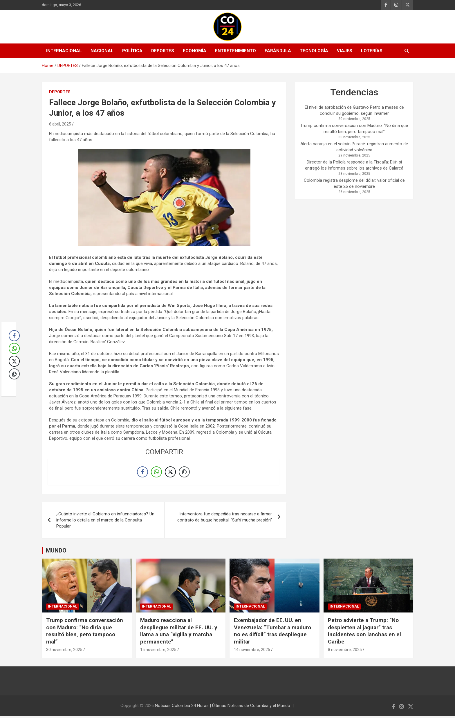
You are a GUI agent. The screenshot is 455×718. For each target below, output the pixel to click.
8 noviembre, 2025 (345, 651)
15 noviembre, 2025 (158, 651)
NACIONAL (102, 50)
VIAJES (344, 50)
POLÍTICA (132, 50)
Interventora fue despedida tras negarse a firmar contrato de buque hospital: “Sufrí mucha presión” (224, 519)
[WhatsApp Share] (156, 472)
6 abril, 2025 (60, 124)
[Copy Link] (184, 472)
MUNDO (56, 552)
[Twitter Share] (170, 472)
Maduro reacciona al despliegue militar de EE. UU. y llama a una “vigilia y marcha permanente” (178, 633)
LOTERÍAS (371, 50)
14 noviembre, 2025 (252, 651)
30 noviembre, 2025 (64, 651)
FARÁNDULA (278, 50)
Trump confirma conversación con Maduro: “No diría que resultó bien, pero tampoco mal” (84, 633)
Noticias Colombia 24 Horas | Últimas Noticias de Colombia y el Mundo (222, 707)
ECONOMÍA (194, 50)
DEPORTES (162, 50)
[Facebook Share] (142, 472)
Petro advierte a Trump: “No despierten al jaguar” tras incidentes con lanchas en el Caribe (364, 633)
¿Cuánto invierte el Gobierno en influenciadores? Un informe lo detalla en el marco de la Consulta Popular (105, 522)
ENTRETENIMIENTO (235, 50)
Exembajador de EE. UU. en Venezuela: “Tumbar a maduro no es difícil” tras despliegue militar (272, 633)
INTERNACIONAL (64, 50)
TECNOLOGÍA (314, 50)
